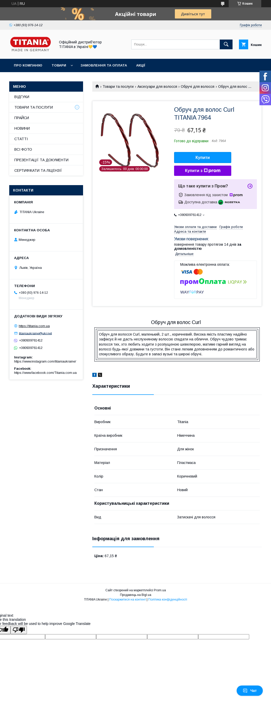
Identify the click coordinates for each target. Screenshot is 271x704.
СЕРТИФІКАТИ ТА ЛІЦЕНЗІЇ (38, 170)
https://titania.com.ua (34, 326)
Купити (203, 157)
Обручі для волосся (197, 86)
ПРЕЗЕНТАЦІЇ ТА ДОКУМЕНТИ (41, 160)
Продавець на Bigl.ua (135, 595)
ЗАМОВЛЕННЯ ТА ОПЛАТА (104, 65)
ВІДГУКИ (21, 97)
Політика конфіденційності (167, 599)
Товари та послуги (118, 86)
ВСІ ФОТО (23, 149)
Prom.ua (160, 590)
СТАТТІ (21, 139)
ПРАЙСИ (21, 118)
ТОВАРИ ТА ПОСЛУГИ (33, 107)
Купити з (202, 170)
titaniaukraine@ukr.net (35, 333)
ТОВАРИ (59, 65)
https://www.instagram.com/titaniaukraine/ (45, 361)
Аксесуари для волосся (157, 86)
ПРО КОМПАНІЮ (28, 65)
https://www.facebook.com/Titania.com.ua (45, 373)
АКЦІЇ (140, 65)
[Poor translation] (19, 630)
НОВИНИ (22, 128)
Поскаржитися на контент (127, 599)
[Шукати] (226, 44)
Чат (250, 690)
